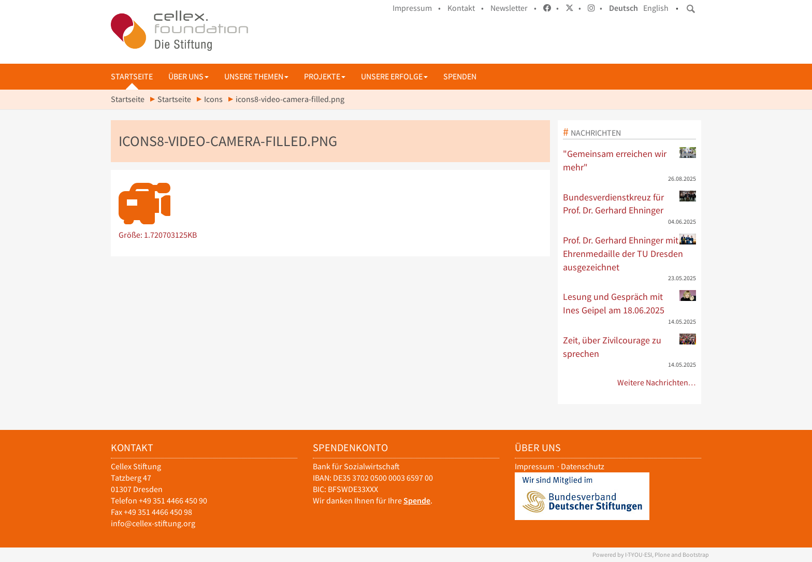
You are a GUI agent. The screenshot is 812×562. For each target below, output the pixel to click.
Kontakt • (465, 8)
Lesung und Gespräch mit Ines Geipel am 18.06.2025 (630, 303)
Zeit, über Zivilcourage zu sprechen (630, 346)
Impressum (534, 466)
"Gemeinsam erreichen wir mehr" (630, 160)
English (656, 8)
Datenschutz (582, 466)
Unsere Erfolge (394, 76)
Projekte (324, 76)
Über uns (188, 76)
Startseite (132, 76)
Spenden (459, 76)
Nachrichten (596, 132)
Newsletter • (513, 8)
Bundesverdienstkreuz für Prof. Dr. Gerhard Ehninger (630, 204)
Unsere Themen (256, 76)
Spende (416, 501)
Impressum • (417, 8)
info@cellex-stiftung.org (153, 523)
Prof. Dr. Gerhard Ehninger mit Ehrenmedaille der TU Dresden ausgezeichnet (630, 253)
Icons (213, 99)
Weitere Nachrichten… (657, 382)
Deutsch (623, 8)
